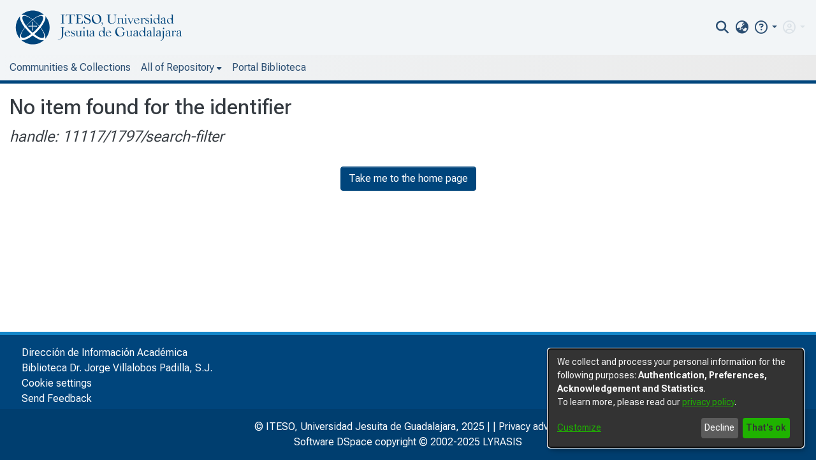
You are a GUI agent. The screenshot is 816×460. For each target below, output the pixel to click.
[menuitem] (742, 27)
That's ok (766, 427)
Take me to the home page (408, 178)
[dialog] (675, 398)
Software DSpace (333, 442)
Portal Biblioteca (269, 67)
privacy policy (708, 402)
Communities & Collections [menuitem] (70, 67)
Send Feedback (57, 398)
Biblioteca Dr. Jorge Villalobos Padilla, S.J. (117, 368)
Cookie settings (57, 383)
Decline (719, 427)
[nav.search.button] (723, 27)
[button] (765, 27)
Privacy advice (530, 426)
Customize (579, 427)
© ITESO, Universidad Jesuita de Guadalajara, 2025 (369, 426)
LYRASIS (502, 442)
